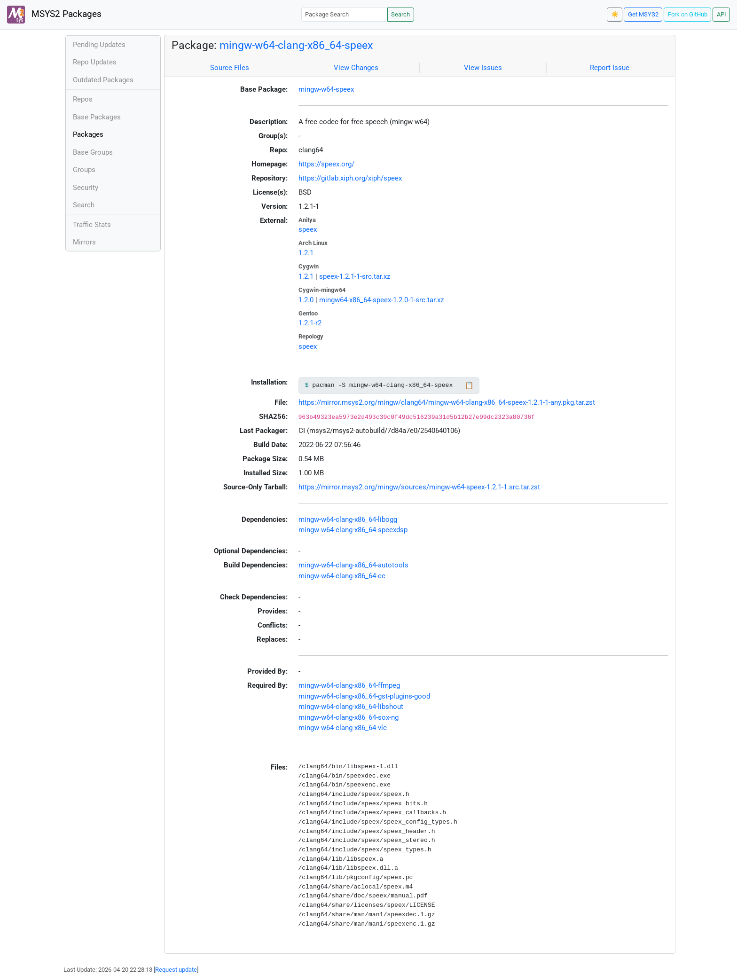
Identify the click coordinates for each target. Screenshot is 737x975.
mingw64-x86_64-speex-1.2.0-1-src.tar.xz (381, 300)
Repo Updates (95, 62)
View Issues (483, 67)
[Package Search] (344, 14)
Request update (176, 969)
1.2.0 (306, 300)
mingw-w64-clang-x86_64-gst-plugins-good (364, 696)
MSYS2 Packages (54, 15)
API (721, 14)
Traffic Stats (92, 224)
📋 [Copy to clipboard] (469, 385)
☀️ (615, 14)
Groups (84, 169)
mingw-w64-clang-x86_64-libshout (350, 706)
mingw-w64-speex (326, 89)
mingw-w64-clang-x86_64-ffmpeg (349, 685)
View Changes (356, 67)
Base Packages (97, 117)
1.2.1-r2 (309, 323)
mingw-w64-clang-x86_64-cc (341, 576)
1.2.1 (306, 253)
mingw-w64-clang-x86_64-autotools (353, 565)
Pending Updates (99, 44)
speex (307, 229)
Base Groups (93, 152)
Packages (88, 134)
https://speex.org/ (326, 164)
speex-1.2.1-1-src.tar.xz (354, 276)
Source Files (229, 67)
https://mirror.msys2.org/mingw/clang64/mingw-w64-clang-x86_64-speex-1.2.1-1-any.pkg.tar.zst (446, 402)
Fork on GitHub (687, 14)
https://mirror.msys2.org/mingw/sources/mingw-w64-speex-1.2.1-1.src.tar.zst (419, 487)
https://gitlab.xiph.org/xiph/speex (350, 178)
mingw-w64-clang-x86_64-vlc (342, 727)
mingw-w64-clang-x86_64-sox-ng (348, 717)
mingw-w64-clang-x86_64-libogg (347, 519)
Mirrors (84, 242)
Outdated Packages (103, 80)
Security (85, 187)
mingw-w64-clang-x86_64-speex (296, 45)
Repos (83, 99)
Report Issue (609, 67)
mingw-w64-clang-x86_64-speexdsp (353, 530)
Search (400, 14)
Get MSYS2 (643, 14)
